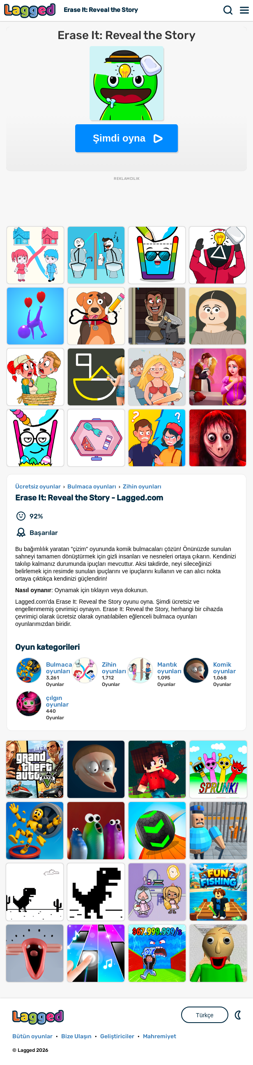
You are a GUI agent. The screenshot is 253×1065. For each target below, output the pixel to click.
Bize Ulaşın (76, 1036)
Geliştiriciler (117, 1036)
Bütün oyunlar (32, 1036)
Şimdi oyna (119, 138)
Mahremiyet (159, 1036)
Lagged (31, 10)
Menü (245, 10)
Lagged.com (39, 1017)
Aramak (228, 10)
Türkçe (205, 1015)
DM (238, 1015)
